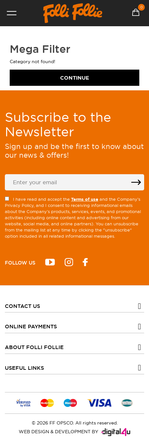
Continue (74, 78)
